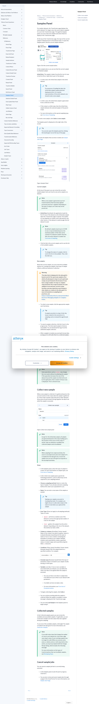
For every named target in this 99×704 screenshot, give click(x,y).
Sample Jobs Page (45, 680)
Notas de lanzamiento (11, 9)
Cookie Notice (43, 699)
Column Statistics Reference (11, 121)
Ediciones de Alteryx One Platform (11, 12)
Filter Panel (8, 105)
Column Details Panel (11, 73)
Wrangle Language (12, 35)
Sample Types (7, 155)
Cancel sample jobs (83, 20)
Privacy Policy (69, 351)
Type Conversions (13, 130)
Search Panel (9, 89)
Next (69, 690)
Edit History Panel (10, 92)
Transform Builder (10, 85)
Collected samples (82, 17)
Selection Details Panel (11, 98)
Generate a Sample (42, 627)
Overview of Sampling (49, 115)
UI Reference (13, 41)
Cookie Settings (74, 357)
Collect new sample (83, 15)
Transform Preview (10, 76)
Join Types (6, 149)
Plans (11, 171)
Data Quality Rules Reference (11, 133)
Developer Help (11, 178)
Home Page (8, 44)
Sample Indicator (10, 60)
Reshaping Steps (48, 654)
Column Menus (14, 66)
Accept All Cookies (62, 363)
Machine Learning (11, 168)
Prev (29, 690)
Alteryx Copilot (11, 159)
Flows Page (14, 47)
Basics (12, 25)
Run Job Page (14, 117)
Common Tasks (12, 28)
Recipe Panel (9, 82)
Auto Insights (11, 165)
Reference (12, 38)
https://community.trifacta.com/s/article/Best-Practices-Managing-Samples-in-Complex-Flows (55, 297)
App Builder (11, 162)
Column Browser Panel (11, 70)
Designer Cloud (11, 19)
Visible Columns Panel (11, 108)
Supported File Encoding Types (11, 143)
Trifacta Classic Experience (11, 22)
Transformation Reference (10, 136)
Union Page (8, 114)
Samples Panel (9, 95)
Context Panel (14, 79)
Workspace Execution (11, 175)
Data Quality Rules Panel (12, 101)
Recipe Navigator (10, 57)
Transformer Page (14, 50)
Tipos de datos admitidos (13, 124)
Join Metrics (7, 152)
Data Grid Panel (14, 54)
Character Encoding (9, 140)
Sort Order (7, 146)
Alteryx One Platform (11, 15)
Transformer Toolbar (11, 63)
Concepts (12, 31)
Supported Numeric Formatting (11, 127)
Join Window (9, 111)
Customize (37, 363)
